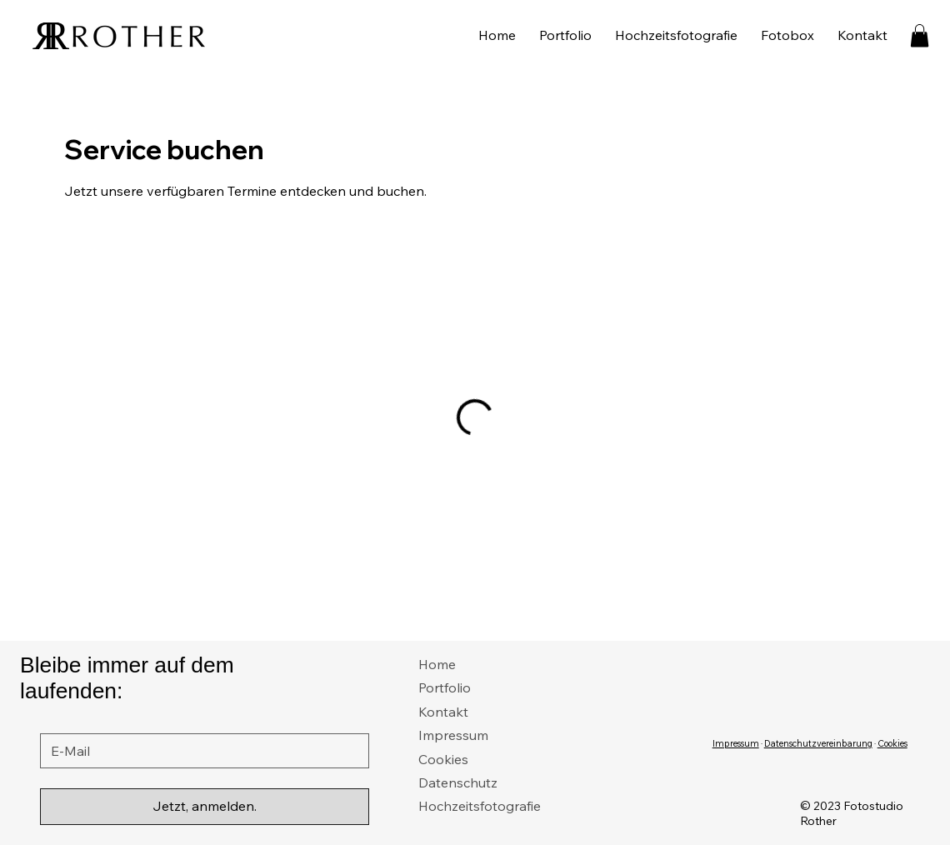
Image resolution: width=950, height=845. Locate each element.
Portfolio (444, 687)
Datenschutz (458, 782)
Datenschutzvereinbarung (818, 743)
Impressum (453, 735)
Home (437, 664)
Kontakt (443, 711)
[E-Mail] (199, 751)
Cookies (443, 759)
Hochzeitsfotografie (479, 806)
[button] (919, 35)
